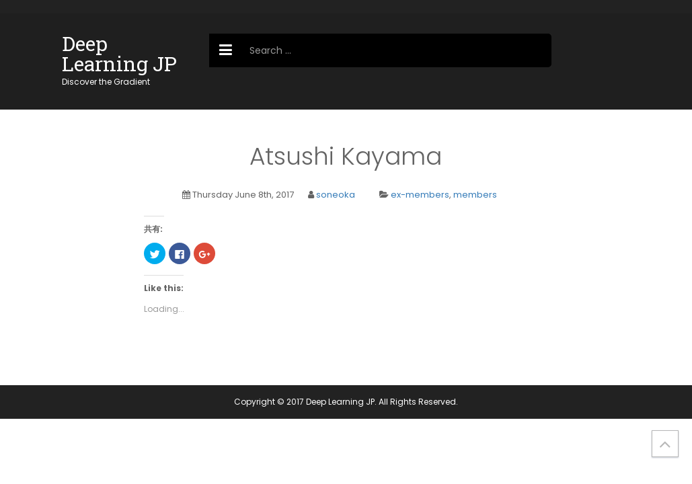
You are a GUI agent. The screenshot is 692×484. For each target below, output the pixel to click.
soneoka (335, 194)
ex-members (420, 194)
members (475, 194)
